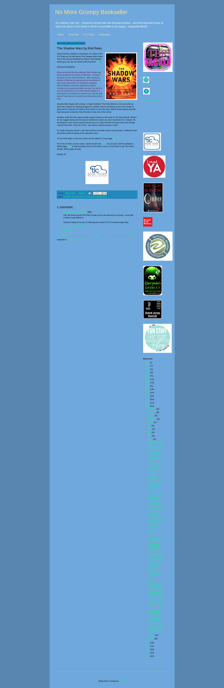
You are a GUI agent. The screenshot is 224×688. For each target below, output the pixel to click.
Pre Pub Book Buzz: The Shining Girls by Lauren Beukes (155, 587)
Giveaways (104, 34)
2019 (148, 386)
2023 (148, 373)
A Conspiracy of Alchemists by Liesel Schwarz (154, 546)
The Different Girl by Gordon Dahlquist (155, 593)
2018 (148, 389)
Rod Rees (66, 197)
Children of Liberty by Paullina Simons (155, 599)
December (152, 409)
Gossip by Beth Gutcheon (153, 568)
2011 (148, 646)
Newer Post (62, 236)
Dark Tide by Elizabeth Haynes (155, 516)
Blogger (122, 681)
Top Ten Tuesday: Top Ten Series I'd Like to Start (155, 605)
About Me (73, 34)
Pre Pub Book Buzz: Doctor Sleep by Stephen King (155, 447)
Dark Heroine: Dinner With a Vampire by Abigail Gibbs (155, 613)
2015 (148, 399)
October (151, 416)
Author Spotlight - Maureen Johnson (155, 540)
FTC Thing (88, 34)
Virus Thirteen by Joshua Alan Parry (155, 493)
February (151, 635)
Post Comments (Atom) (76, 240)
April (150, 436)
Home (61, 34)
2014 (148, 403)
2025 (148, 366)
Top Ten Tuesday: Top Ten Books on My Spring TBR (155, 561)
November (152, 412)
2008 (148, 656)
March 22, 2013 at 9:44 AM (73, 226)
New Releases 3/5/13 (155, 624)
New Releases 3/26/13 (152, 478)
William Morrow (102, 197)
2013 (148, 406)
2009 (148, 653)
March (150, 439)
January (151, 639)
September (152, 419)
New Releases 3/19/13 (152, 527)
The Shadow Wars (77, 197)
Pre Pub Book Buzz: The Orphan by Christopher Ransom (155, 485)
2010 (148, 650)
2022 (148, 376)
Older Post (132, 236)
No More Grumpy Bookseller (91, 12)
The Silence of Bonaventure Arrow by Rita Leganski (155, 554)
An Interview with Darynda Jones (154, 619)
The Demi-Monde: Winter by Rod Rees (154, 574)
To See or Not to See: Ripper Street (155, 454)
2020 (148, 383)
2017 (148, 393)
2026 (148, 363)
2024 (148, 369)
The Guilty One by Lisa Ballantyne (154, 465)
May (149, 432)
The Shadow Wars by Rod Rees (155, 522)
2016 (148, 396)
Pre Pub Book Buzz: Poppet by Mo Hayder (155, 533)
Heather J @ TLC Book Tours (75, 212)
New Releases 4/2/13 (155, 442)
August (151, 422)
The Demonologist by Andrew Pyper (155, 503)
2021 (148, 379)
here (98, 62)
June (150, 429)
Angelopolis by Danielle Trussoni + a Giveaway (155, 471)
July (149, 426)
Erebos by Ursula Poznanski (153, 498)
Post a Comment (67, 231)
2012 (148, 643)
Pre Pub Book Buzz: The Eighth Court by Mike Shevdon (155, 629)
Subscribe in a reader (151, 101)
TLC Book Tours (90, 197)
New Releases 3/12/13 (152, 581)
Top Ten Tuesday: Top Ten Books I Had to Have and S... (155, 510)
